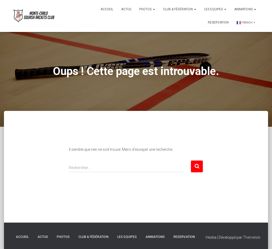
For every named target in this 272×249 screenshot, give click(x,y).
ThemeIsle (251, 237)
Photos (147, 9)
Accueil (107, 9)
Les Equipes (215, 9)
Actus (126, 9)
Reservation (218, 22)
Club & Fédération (179, 9)
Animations (245, 9)
